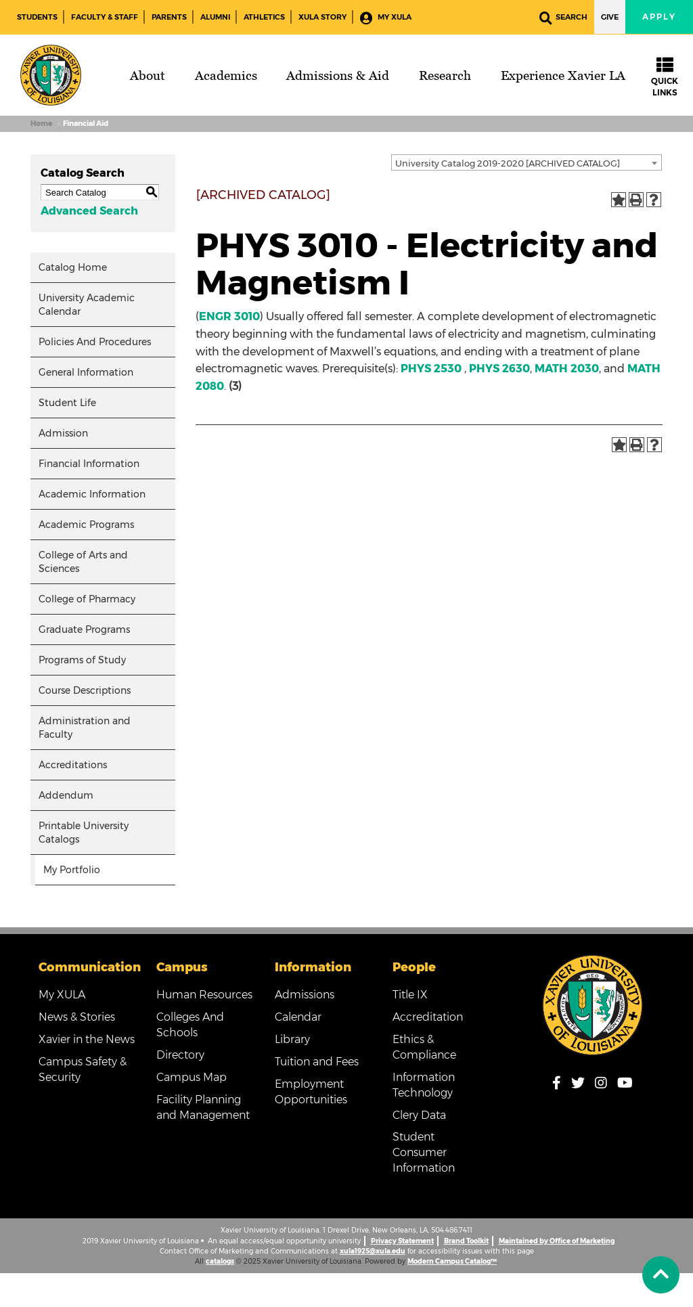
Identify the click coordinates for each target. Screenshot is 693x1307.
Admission (63, 433)
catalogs (220, 1261)
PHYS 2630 (499, 368)
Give (610, 17)
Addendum (66, 795)
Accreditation (428, 1017)
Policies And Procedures (95, 342)
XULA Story (322, 17)
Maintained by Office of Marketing (556, 1241)
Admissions (304, 994)
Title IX (410, 994)
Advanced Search (89, 210)
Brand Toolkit (466, 1241)
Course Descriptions (85, 690)
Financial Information (89, 464)
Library (292, 1039)
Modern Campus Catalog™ (452, 1261)
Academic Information (92, 494)
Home (41, 123)
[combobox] (526, 162)
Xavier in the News (87, 1039)
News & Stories (77, 1017)
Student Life (67, 403)
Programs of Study (82, 660)
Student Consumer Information (424, 1152)
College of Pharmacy (87, 599)
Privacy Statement (402, 1241)
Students (37, 17)
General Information (86, 372)
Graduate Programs (84, 629)
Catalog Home (73, 267)
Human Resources (204, 994)
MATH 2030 (567, 368)
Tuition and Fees (317, 1061)
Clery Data (419, 1115)
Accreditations (73, 765)
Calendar (298, 1017)
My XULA (385, 18)
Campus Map (191, 1077)
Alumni (215, 17)
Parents (169, 17)
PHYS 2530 (431, 368)
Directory (180, 1054)
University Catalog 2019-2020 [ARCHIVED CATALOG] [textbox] (507, 163)
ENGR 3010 (229, 316)
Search (563, 18)
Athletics (264, 17)
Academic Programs (86, 524)
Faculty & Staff (104, 17)
